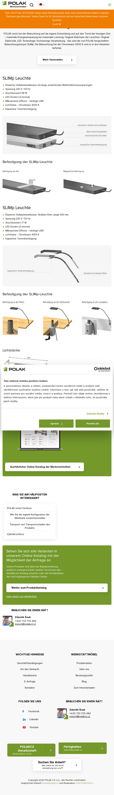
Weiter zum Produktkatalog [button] (28, 587)
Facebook (33, 711)
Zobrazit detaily (95, 413)
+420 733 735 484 (25, 621)
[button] (41, 4)
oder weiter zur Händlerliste (21, 596)
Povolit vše (92, 423)
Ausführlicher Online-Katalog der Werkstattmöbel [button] (40, 466)
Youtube (34, 727)
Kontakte (30, 687)
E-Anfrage (30, 681)
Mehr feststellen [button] (53, 59)
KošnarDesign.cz (50, 783)
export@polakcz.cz (25, 624)
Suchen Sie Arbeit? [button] (52, 765)
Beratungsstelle (84, 675)
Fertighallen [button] (73, 748)
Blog (84, 681)
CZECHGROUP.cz (84, 783)
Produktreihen (84, 663)
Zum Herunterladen (84, 687)
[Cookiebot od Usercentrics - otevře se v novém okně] (96, 369)
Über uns (84, 669)
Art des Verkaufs (29, 669)
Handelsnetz (30, 675)
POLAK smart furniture (19, 508)
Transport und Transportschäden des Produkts (30, 526)
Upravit (56, 423)
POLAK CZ (14, 3)
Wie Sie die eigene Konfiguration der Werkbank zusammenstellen (30, 516)
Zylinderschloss (15, 534)
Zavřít (57, 24)
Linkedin (33, 719)
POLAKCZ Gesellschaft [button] (24, 750)
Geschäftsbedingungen (30, 663)
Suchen (31, 5)
